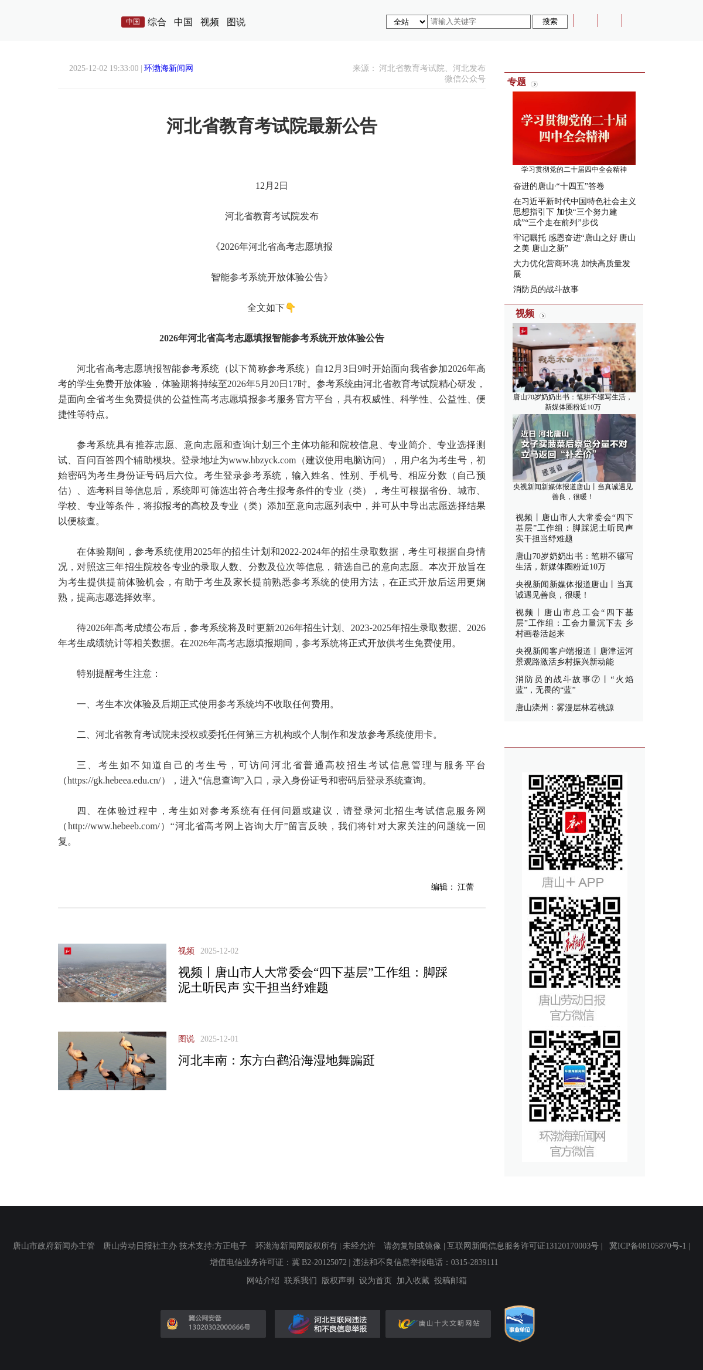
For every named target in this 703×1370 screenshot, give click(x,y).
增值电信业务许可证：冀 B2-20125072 (278, 1262)
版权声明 (338, 1281)
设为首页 (375, 1281)
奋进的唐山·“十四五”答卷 (559, 186)
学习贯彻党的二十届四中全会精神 (574, 169)
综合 (157, 22)
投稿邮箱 (450, 1281)
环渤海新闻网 (168, 68)
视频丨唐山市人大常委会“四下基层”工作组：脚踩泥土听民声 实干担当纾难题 (574, 528)
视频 (209, 22)
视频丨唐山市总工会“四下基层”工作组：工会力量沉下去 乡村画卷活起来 (574, 623)
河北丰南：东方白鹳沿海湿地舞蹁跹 (276, 1060)
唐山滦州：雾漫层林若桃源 (565, 707)
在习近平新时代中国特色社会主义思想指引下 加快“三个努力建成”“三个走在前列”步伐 (574, 212)
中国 (183, 22)
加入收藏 (413, 1281)
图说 (236, 22)
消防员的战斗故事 (546, 289)
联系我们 (300, 1281)
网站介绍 (263, 1281)
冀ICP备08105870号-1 (647, 1246)
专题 (516, 82)
